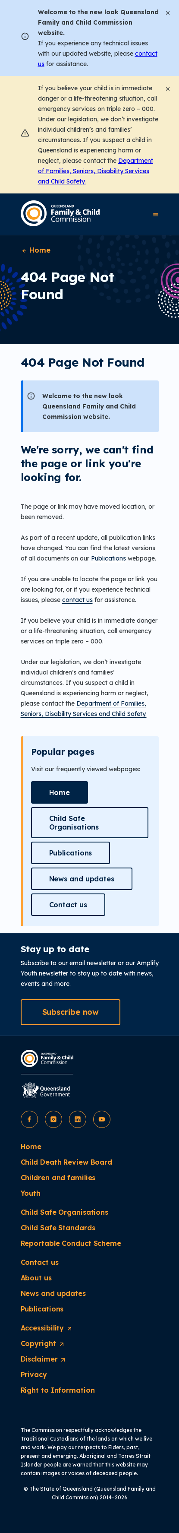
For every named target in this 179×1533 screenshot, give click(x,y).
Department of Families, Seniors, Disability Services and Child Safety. (95, 171)
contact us (77, 600)
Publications (108, 558)
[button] (59, 792)
